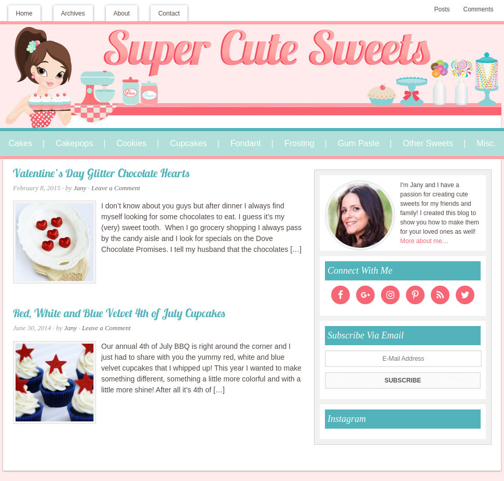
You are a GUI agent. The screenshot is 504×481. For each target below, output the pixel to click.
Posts (441, 9)
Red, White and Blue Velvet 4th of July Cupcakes (119, 314)
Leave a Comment (115, 188)
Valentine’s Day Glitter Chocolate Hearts (101, 174)
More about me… (424, 241)
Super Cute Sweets (252, 61)
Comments (478, 9)
